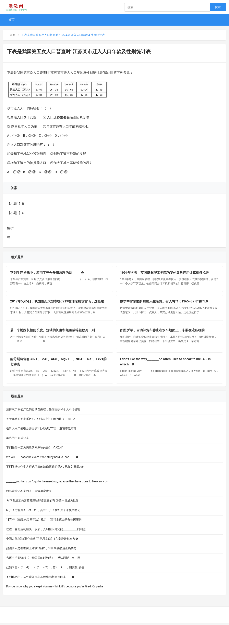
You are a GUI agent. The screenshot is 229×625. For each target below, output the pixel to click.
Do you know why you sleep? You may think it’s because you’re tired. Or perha (54, 588)
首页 (11, 20)
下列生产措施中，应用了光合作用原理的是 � (47, 273)
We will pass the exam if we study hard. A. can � (42, 458)
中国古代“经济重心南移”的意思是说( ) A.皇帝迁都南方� (42, 540)
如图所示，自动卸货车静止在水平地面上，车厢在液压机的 (162, 331)
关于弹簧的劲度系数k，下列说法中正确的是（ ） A (40, 420)
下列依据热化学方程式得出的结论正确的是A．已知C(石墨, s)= (45, 468)
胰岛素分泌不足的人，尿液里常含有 (34, 492)
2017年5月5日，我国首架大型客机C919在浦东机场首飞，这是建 (57, 302)
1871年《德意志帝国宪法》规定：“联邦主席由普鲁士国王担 (44, 521)
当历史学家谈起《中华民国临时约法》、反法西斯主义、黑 (43, 559)
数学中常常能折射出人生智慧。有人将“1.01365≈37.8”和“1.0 (164, 302)
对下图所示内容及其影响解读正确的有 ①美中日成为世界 (42, 502)
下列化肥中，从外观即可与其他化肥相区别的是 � (40, 578)
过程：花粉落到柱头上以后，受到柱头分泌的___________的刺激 (46, 531)
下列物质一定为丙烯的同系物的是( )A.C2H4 (38, 449)
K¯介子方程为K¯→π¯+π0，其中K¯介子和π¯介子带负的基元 (43, 511)
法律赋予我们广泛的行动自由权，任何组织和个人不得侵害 (43, 411)
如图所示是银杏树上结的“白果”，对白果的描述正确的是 (41, 550)
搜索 (218, 7)
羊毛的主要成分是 (27, 439)
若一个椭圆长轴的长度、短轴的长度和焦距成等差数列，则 (52, 331)
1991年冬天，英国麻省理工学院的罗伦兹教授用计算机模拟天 (164, 273)
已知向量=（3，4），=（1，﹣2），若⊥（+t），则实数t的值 (45, 569)
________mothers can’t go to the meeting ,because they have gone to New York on (57, 483)
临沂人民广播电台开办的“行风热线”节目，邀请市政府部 (41, 430)
